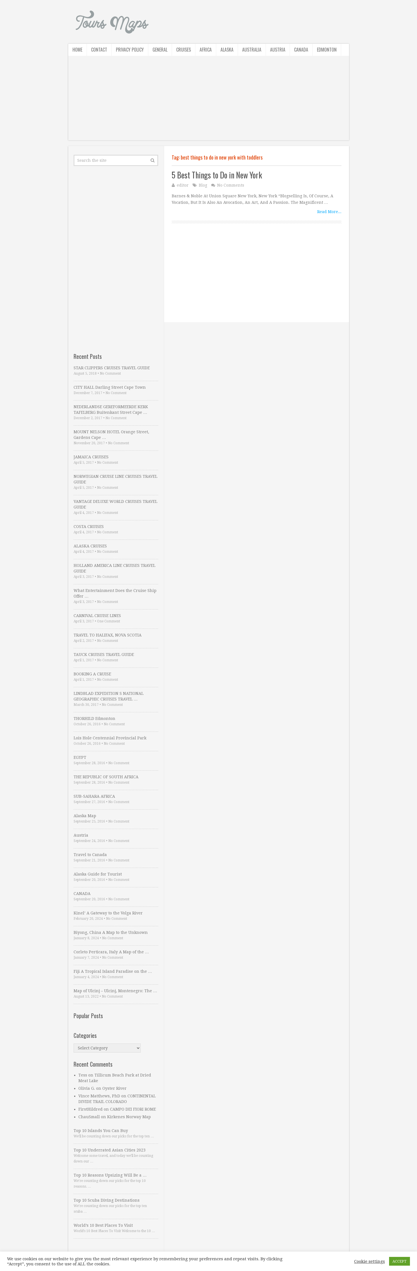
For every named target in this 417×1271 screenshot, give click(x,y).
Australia (251, 49)
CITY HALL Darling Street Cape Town (110, 387)
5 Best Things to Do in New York (217, 175)
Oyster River (114, 1088)
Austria (277, 49)
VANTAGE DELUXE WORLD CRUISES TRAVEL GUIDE (115, 504)
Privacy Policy (130, 49)
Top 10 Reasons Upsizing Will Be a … (110, 1175)
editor (183, 185)
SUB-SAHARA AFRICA (94, 796)
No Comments (230, 185)
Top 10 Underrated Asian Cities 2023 (109, 1150)
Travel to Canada (90, 854)
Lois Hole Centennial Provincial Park (110, 738)
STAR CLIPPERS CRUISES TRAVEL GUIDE (112, 368)
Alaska (226, 49)
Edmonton (327, 49)
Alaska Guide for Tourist (98, 874)
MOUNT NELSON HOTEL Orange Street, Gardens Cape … (111, 435)
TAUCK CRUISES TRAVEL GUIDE (104, 654)
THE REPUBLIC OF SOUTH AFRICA (106, 777)
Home (77, 49)
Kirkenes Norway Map (129, 1117)
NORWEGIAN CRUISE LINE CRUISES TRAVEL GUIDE (115, 479)
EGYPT (80, 757)
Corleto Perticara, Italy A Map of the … (111, 952)
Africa (206, 49)
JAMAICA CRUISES (91, 457)
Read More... (329, 211)
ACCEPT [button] (399, 1261)
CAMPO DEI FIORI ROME (133, 1109)
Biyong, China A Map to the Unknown (111, 932)
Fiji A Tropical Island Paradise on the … (113, 971)
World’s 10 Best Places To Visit (103, 1225)
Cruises (183, 49)
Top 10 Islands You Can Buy (101, 1130)
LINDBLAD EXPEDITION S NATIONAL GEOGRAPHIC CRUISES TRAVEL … (109, 696)
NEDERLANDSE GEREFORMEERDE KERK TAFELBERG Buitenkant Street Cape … (111, 409)
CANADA (82, 893)
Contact (99, 49)
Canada (301, 49)
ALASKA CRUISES (90, 546)
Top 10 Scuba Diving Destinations (107, 1200)
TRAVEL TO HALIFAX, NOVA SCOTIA (108, 635)
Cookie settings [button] (369, 1261)
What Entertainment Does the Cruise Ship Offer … (115, 593)
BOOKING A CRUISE (92, 674)
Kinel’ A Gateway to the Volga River (108, 913)
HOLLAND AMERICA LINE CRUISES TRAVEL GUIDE (114, 568)
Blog (203, 185)
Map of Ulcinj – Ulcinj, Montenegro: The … (115, 991)
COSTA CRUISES (89, 526)
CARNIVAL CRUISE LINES (97, 615)
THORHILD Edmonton (94, 718)
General (160, 49)
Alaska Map (85, 816)
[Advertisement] (208, 100)
